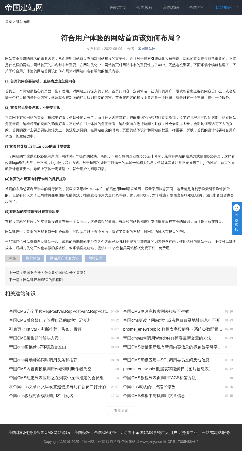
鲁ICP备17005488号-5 (181, 442)
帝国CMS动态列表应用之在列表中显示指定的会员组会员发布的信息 (70, 378)
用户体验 (33, 258)
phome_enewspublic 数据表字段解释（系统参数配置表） (174, 329)
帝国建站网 (24, 7)
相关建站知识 (20, 293)
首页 (8, 22)
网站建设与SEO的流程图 (43, 280)
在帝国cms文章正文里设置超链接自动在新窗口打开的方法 (61, 387)
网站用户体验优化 (64, 258)
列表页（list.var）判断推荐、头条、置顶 (45, 329)
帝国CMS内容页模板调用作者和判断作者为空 (50, 369)
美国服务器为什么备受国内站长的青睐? (54, 273)
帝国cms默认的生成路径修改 (149, 387)
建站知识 (224, 7)
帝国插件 (197, 7)
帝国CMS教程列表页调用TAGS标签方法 (159, 378)
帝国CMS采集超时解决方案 (34, 338)
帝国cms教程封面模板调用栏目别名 (41, 395)
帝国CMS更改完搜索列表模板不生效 (156, 311)
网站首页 (118, 7)
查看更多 (121, 410)
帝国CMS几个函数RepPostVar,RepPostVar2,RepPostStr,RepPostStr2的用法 (78, 311)
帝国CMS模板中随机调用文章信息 (154, 395)
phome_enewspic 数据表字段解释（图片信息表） (168, 369)
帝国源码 (171, 7)
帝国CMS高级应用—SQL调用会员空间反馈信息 (166, 360)
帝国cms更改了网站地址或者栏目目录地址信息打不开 (171, 320)
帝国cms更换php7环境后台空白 (37, 347)
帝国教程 (144, 7)
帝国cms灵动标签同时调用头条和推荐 (43, 360)
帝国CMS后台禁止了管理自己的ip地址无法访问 (51, 320)
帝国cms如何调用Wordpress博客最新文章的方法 (167, 338)
